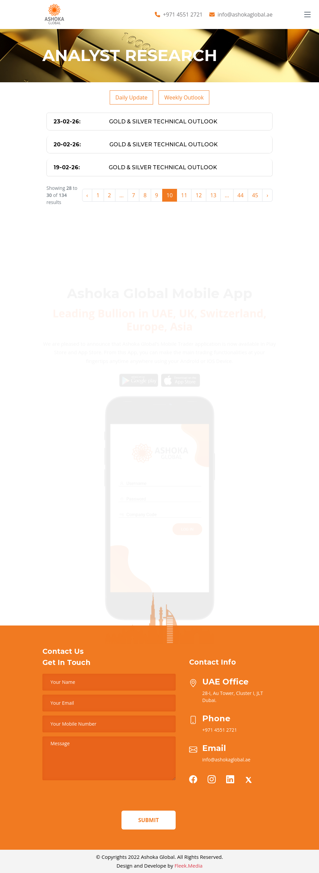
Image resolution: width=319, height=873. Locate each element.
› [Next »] (267, 195)
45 (255, 195)
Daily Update (131, 97)
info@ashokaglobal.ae (245, 14)
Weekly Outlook (184, 97)
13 (213, 195)
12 (199, 195)
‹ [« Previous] (87, 195)
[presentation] (93, 797)
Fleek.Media (188, 865)
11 (184, 195)
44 (241, 195)
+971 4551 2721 (183, 14)
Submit (148, 820)
